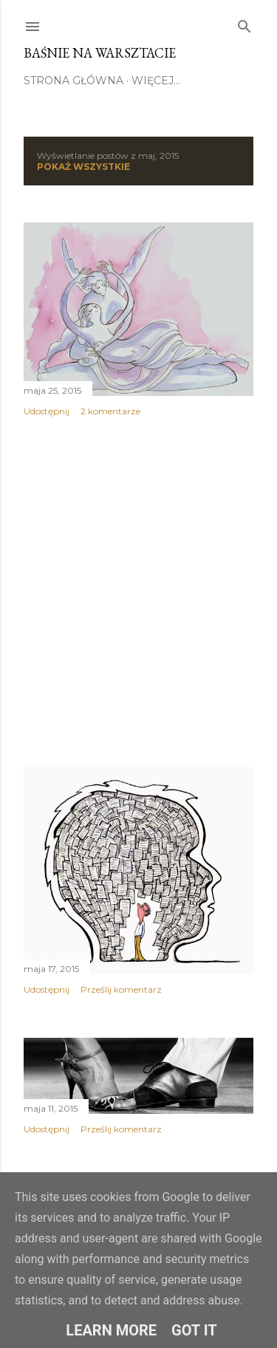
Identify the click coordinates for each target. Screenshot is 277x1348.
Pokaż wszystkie (83, 166)
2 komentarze (110, 411)
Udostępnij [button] (46, 411)
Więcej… (155, 80)
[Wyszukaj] (244, 23)
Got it (194, 1330)
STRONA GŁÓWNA (73, 80)
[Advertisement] (138, 592)
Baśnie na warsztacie (100, 52)
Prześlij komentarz (121, 989)
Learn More (111, 1330)
